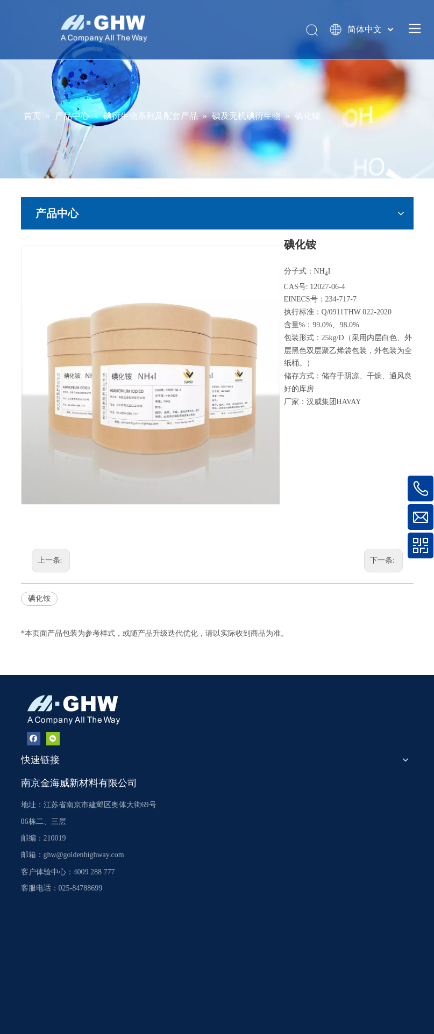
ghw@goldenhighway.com (84, 855)
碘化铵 (39, 598)
